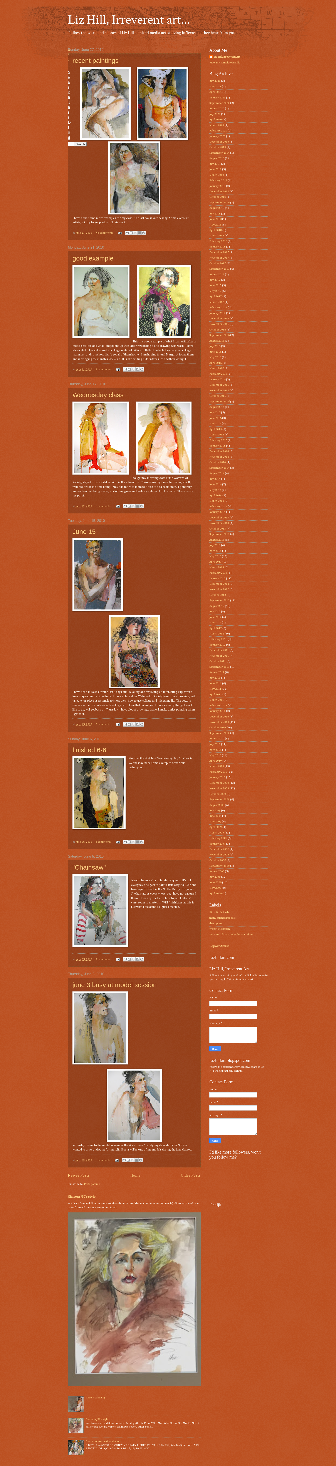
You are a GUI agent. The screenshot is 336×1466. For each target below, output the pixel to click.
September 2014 (219, 468)
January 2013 (217, 578)
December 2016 (219, 318)
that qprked (216, 923)
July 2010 (214, 744)
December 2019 (219, 141)
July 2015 (214, 412)
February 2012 (218, 639)
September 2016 (219, 335)
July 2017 (214, 280)
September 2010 (219, 733)
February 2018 (218, 241)
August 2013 (216, 539)
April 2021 (215, 92)
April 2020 (215, 119)
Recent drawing (95, 1397)
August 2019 (216, 158)
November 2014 (219, 456)
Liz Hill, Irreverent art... (129, 19)
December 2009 (219, 783)
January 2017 (217, 313)
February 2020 (218, 130)
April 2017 (215, 296)
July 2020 (214, 114)
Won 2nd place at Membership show (231, 934)
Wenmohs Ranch (219, 929)
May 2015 (215, 423)
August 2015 (216, 407)
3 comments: (104, 369)
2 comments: (104, 724)
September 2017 (219, 268)
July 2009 (214, 810)
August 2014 (216, 473)
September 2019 (219, 152)
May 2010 (215, 755)
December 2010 (219, 716)
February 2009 (218, 838)
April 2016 (215, 363)
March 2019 (216, 175)
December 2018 (219, 191)
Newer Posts (79, 1175)
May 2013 (215, 556)
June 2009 (215, 816)
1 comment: (103, 1160)
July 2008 (214, 876)
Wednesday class (98, 394)
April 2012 (215, 628)
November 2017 (219, 257)
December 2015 (219, 385)
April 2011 (215, 694)
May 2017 (215, 291)
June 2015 (215, 418)
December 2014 (219, 451)
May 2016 (215, 357)
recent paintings (95, 60)
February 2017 (218, 307)
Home (135, 1175)
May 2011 (215, 688)
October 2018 (217, 197)
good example (92, 258)
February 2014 (218, 506)
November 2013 (219, 523)
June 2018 (215, 219)
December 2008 (219, 849)
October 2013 (217, 528)
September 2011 (219, 667)
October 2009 (217, 794)
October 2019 (217, 147)
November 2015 (219, 390)
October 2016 (217, 329)
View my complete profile (224, 62)
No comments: (105, 232)
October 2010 (217, 727)
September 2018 (219, 202)
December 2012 (219, 584)
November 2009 (219, 788)
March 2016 (216, 368)
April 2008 (215, 893)
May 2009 (215, 821)
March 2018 (216, 235)
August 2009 (216, 805)
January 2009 (217, 843)
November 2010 (219, 722)
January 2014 (217, 512)
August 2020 (216, 108)
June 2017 (215, 285)
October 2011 (217, 661)
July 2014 (214, 479)
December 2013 (219, 517)
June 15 (84, 531)
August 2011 (216, 672)
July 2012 (214, 611)
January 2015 (217, 445)
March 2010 (216, 766)
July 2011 (214, 677)
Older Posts (191, 1175)
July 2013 (214, 545)
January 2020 (217, 136)
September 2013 (219, 534)
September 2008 (219, 865)
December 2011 (219, 650)
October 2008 (217, 860)
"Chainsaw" (89, 867)
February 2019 (218, 180)
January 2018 (217, 246)
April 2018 (215, 230)
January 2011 (217, 711)
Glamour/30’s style (82, 1196)
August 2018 (216, 208)
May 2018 (215, 224)
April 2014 (215, 495)
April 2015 (215, 429)
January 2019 (217, 186)
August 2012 (216, 606)
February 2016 (218, 373)
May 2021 (215, 86)
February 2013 (218, 572)
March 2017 (216, 302)
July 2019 (214, 164)
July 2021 (214, 81)
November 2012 (219, 589)
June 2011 (215, 683)
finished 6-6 (89, 750)
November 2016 (219, 324)
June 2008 (215, 882)
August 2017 (216, 274)
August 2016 (216, 340)
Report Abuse (219, 946)
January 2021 (217, 97)
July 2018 (214, 213)
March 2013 (216, 567)
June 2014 (215, 484)
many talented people (222, 917)
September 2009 (219, 799)
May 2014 (215, 490)
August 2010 (216, 738)
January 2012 (217, 644)
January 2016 (217, 379)
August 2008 (216, 871)
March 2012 (216, 633)
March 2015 (216, 434)
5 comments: (104, 506)
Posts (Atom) (92, 1184)
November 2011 (219, 655)
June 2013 (215, 550)
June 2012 (215, 617)
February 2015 (218, 440)
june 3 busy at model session (114, 984)
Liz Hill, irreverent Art (227, 56)
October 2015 (217, 396)
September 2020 (219, 103)
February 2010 (218, 771)
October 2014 (217, 462)
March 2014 (216, 501)
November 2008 (219, 854)
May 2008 (215, 888)
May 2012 (215, 622)
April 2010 (215, 760)
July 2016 (214, 346)
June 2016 (215, 351)
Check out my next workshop (103, 1441)
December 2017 (219, 252)
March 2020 (216, 125)
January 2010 (217, 777)
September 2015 (219, 401)
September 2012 (219, 600)
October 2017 (217, 263)
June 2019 (215, 169)
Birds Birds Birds (219, 912)
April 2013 (215, 561)
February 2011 (218, 705)
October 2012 (217, 595)
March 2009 (216, 832)
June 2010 (215, 749)
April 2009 (215, 827)
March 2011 (216, 700)
